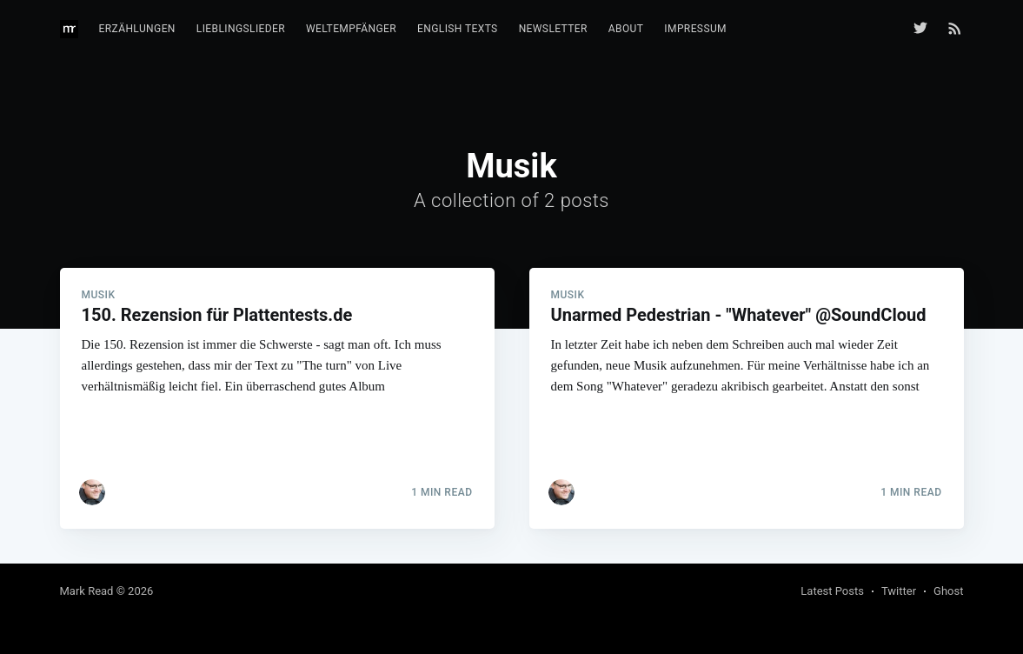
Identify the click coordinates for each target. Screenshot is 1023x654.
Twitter (898, 590)
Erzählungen (137, 29)
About (626, 29)
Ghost (948, 590)
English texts (457, 29)
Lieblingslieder (240, 29)
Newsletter (553, 29)
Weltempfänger (351, 29)
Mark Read (87, 590)
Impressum (695, 29)
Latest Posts (832, 590)
